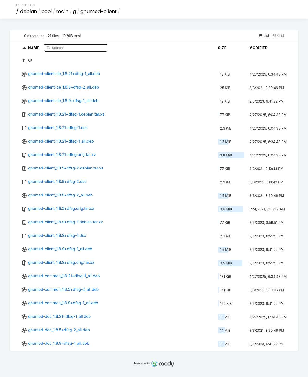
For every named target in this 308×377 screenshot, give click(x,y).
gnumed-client (98, 11)
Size (222, 48)
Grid (278, 35)
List (264, 35)
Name (34, 48)
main (62, 11)
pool (46, 11)
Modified (258, 48)
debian (28, 11)
